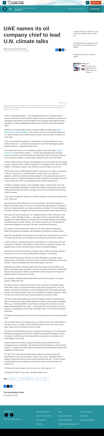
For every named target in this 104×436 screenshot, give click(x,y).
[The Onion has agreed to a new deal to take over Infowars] (79, 67)
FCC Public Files (41, 420)
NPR (45, 379)
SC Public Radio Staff (86, 412)
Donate (96, 3)
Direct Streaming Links (42, 412)
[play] (5, 9)
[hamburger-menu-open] (4, 3)
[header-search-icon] (87, 3)
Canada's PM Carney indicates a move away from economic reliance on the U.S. (85, 33)
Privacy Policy (84, 416)
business (13, 379)
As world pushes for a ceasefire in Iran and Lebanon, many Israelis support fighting (85, 45)
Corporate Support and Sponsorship (68, 424)
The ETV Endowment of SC (44, 416)
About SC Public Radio (64, 416)
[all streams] (94, 9)
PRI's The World (25, 379)
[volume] (10, 9)
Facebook (39, 424)
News (37, 379)
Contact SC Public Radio (65, 420)
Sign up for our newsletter (87, 420)
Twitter (60, 412)
